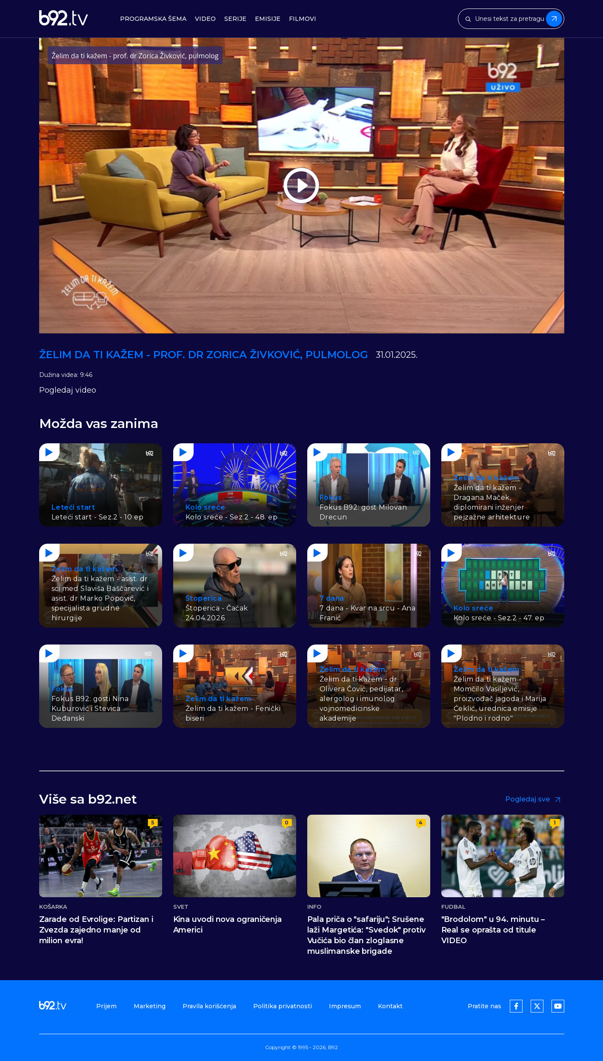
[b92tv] (63, 18)
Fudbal (453, 907)
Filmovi (302, 19)
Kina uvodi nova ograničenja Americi (227, 925)
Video (205, 19)
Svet (181, 907)
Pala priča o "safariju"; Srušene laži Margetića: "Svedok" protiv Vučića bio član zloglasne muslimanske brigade (366, 935)
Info (314, 907)
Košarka (53, 907)
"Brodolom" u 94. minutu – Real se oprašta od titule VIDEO (493, 930)
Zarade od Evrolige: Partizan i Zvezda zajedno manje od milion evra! (96, 930)
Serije (235, 19)
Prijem (106, 1006)
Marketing (150, 1006)
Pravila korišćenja (209, 1006)
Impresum (345, 1006)
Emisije (267, 19)
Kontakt (390, 1006)
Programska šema (153, 19)
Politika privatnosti (282, 1006)
